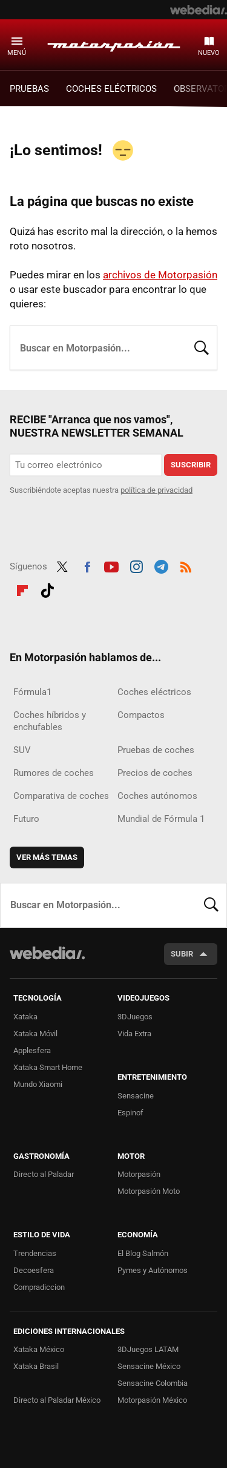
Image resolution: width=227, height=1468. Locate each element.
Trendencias (34, 1253)
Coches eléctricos (154, 692)
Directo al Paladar (43, 1174)
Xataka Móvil (35, 1033)
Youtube (111, 565)
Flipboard (22, 588)
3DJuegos (135, 1016)
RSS (186, 565)
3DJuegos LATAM (148, 1349)
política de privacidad (156, 490)
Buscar (201, 346)
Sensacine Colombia (152, 1383)
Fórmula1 (32, 692)
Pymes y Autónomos (152, 1270)
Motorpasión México (152, 1400)
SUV (22, 750)
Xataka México (38, 1349)
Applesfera (32, 1050)
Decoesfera (33, 1270)
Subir (182, 953)
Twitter (62, 565)
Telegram (161, 565)
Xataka (25, 1016)
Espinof (130, 1112)
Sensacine (135, 1095)
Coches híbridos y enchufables (49, 721)
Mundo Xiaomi (37, 1084)
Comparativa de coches (61, 795)
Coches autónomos (157, 795)
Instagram (136, 565)
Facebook (87, 565)
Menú (16, 53)
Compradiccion (39, 1287)
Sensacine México (148, 1366)
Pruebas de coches (155, 750)
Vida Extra (134, 1033)
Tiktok (47, 588)
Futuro (26, 818)
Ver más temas (46, 857)
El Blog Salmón (142, 1253)
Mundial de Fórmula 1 (161, 818)
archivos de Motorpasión (160, 275)
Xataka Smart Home (47, 1067)
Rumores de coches (53, 773)
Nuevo (209, 53)
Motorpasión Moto (148, 1191)
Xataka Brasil (36, 1366)
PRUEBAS (29, 88)
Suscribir (191, 464)
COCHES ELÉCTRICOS (111, 88)
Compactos (141, 715)
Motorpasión (113, 44)
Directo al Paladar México (56, 1400)
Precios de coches (154, 773)
